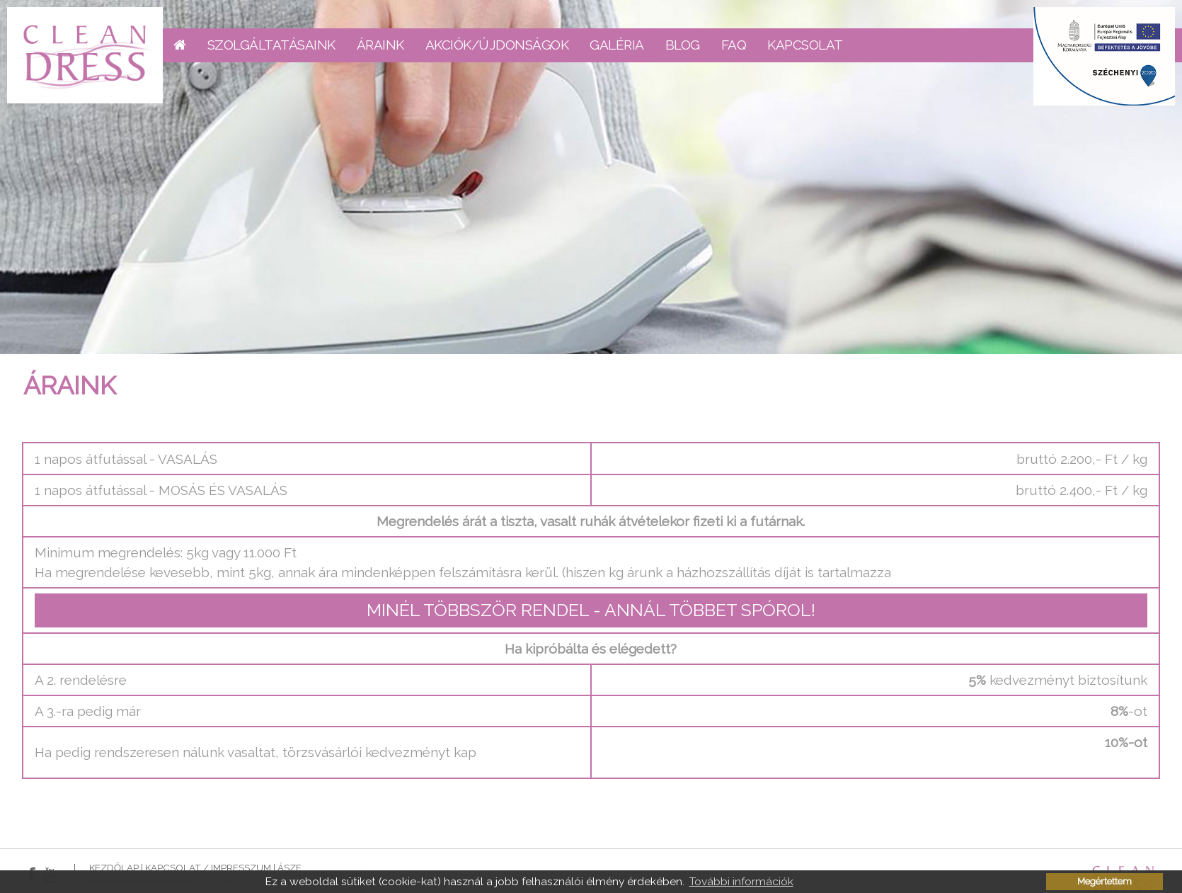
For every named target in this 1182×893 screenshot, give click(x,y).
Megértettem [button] (1104, 881)
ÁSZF (289, 867)
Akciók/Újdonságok (497, 44)
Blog (682, 44)
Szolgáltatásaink (271, 44)
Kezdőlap (114, 867)
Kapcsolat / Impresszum (208, 867)
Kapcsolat (805, 44)
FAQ (734, 44)
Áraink (380, 44)
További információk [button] (741, 881)
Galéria (617, 44)
